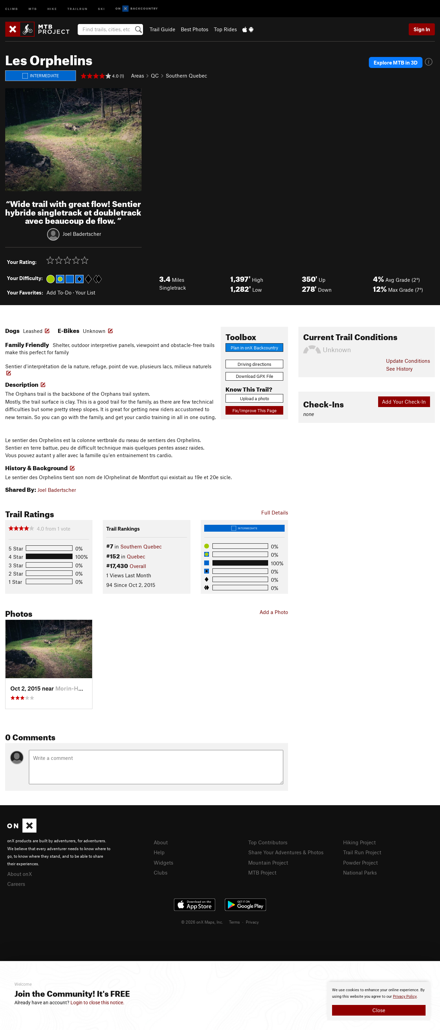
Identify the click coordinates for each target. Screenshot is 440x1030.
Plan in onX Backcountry (254, 347)
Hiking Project (359, 842)
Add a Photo (274, 612)
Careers (16, 884)
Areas (137, 75)
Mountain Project (268, 862)
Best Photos (194, 29)
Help (159, 852)
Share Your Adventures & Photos (285, 852)
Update (408, 361)
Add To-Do (59, 292)
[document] (379, 1001)
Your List (85, 292)
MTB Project (262, 872)
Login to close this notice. (97, 1002)
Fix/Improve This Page (254, 410)
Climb (11, 8)
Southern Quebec (186, 75)
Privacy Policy (405, 996)
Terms (234, 921)
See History (399, 369)
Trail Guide (162, 29)
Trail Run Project (362, 852)
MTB (33, 8)
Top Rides (225, 29)
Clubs (160, 872)
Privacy (252, 921)
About (161, 842)
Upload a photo (254, 398)
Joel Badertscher (82, 234)
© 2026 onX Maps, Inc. (202, 921)
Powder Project (360, 862)
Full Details (274, 512)
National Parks (360, 872)
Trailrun (77, 8)
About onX (19, 874)
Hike (52, 8)
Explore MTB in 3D (396, 62)
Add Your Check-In (404, 401)
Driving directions (254, 364)
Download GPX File (254, 376)
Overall (138, 566)
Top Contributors (267, 842)
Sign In (422, 29)
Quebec (136, 556)
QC (155, 75)
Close (378, 1010)
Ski (101, 8)
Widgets (163, 862)
